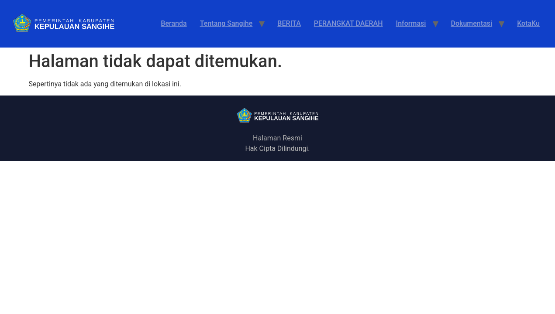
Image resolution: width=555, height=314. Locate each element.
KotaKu (528, 23)
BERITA (288, 23)
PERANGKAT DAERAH (348, 23)
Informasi (411, 23)
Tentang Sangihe (226, 23)
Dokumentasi (472, 23)
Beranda (173, 23)
